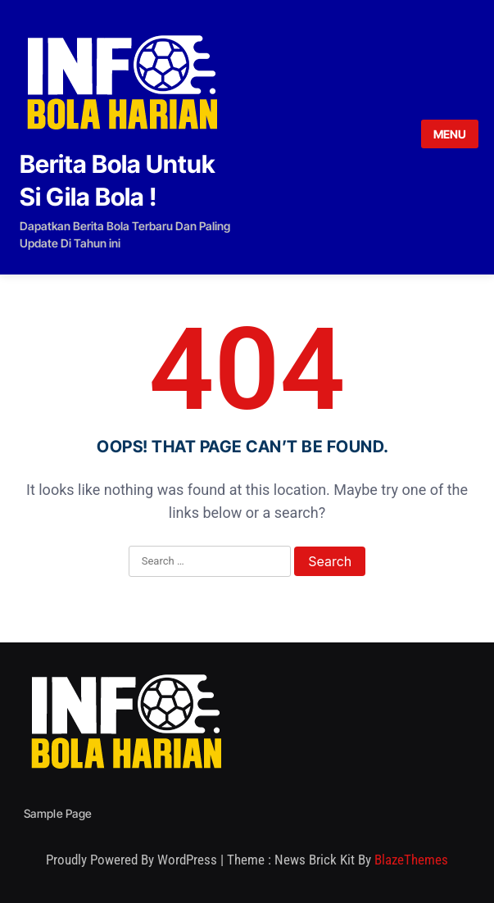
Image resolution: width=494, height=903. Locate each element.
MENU (449, 134)
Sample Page (58, 813)
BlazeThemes (411, 859)
